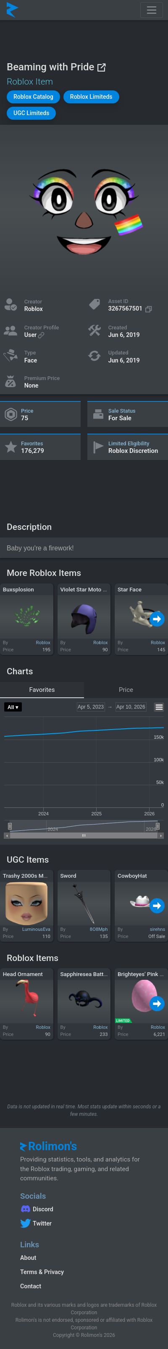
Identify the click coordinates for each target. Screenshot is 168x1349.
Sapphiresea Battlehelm (90, 974)
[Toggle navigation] (151, 10)
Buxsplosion (18, 589)
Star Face (130, 589)
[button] (33, 96)
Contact (30, 1286)
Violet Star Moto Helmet (90, 589)
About (28, 1257)
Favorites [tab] (42, 690)
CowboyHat (132, 875)
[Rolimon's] (12, 10)
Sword (68, 875)
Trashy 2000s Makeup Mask (38, 875)
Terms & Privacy (42, 1272)
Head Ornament (23, 974)
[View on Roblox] (101, 67)
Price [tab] (126, 690)
